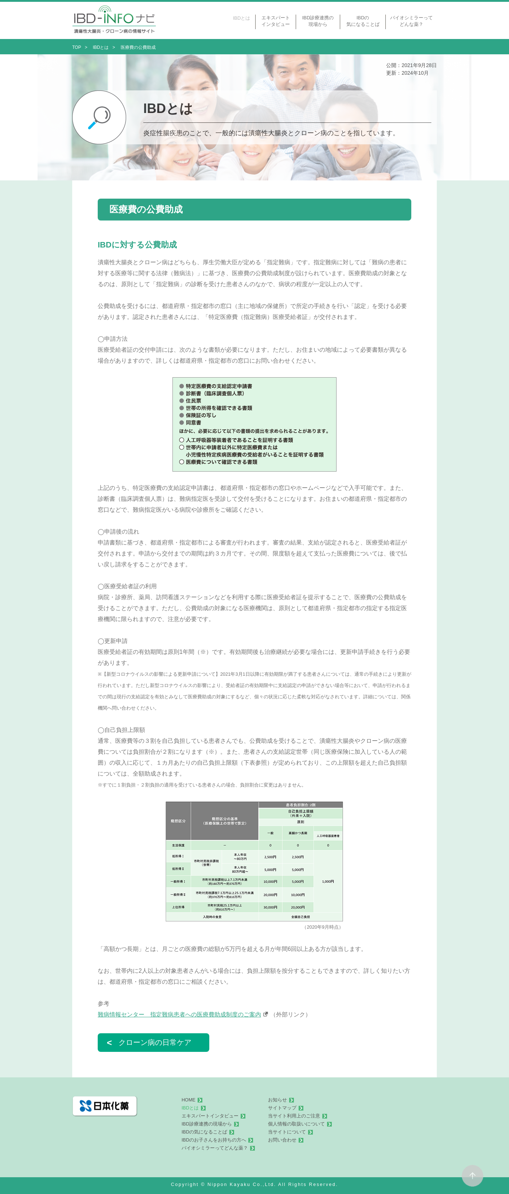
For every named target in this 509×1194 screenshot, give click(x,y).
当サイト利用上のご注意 (294, 1116)
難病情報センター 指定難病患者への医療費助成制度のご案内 (179, 1014)
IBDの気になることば (204, 1132)
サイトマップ (282, 1108)
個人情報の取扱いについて (296, 1124)
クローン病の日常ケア (149, 1042)
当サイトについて (287, 1132)
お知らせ (277, 1100)
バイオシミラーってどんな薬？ (215, 1148)
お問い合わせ (282, 1140)
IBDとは (190, 1108)
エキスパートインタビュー (210, 1116)
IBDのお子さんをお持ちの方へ (214, 1140)
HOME (188, 1100)
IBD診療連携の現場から (207, 1124)
